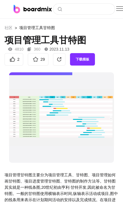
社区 (8, 27)
